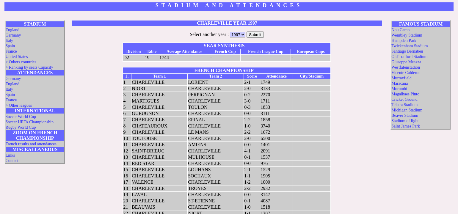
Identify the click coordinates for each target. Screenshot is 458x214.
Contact (11, 160)
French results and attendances (30, 144)
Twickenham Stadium (409, 46)
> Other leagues (18, 105)
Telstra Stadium (404, 105)
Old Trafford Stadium (409, 56)
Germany (13, 35)
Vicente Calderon (406, 72)
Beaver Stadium (404, 115)
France (11, 51)
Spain (10, 46)
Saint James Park (405, 126)
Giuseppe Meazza (406, 62)
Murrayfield (401, 78)
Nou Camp (400, 30)
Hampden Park (403, 40)
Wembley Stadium (406, 35)
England (12, 30)
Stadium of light (404, 121)
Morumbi (399, 88)
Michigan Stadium (406, 110)
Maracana (399, 83)
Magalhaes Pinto (405, 94)
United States (16, 56)
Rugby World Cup (20, 127)
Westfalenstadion (405, 67)
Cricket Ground (404, 99)
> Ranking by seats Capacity (29, 67)
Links (10, 155)
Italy (9, 40)
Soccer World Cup (20, 116)
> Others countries (20, 62)
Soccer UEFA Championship (29, 122)
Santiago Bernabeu (407, 51)
